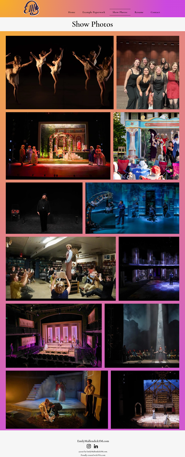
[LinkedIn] (96, 446)
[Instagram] (89, 446)
